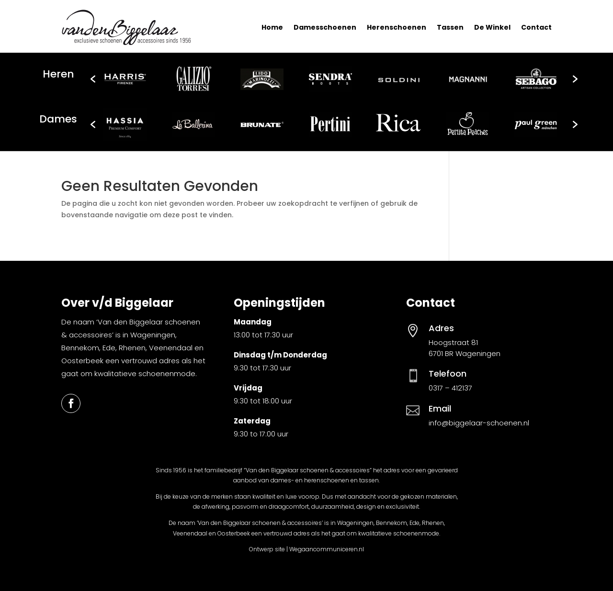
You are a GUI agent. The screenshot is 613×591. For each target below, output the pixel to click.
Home (272, 27)
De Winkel (492, 27)
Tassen (450, 27)
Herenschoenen (396, 27)
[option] (125, 79)
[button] (93, 79)
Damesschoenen (325, 27)
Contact (536, 27)
